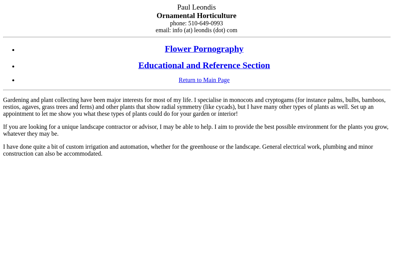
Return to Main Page (204, 80)
